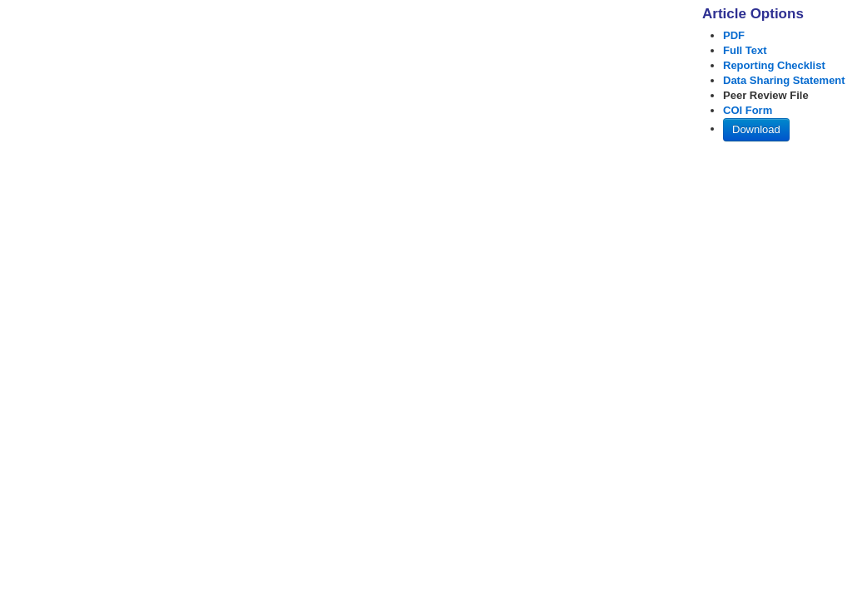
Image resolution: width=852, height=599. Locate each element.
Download (756, 129)
